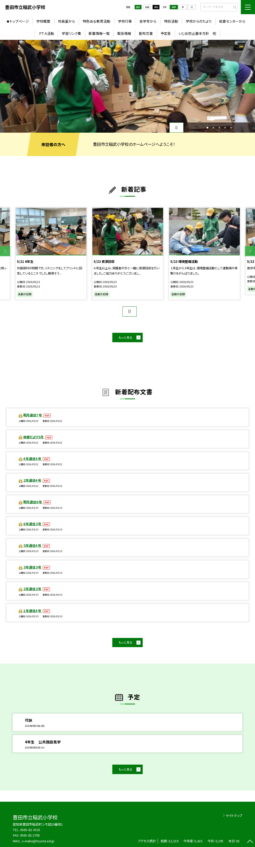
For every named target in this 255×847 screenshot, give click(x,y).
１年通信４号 (32, 610)
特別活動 (171, 21)
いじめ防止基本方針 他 (197, 33)
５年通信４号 (32, 545)
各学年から (147, 21)
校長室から (66, 21)
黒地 (156, 6)
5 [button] (231, 127)
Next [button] (250, 88)
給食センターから (232, 21)
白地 (147, 6)
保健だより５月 (33, 437)
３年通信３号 (32, 567)
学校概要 (43, 21)
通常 (138, 6)
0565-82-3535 (30, 829)
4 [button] (225, 127)
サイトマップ (234, 815)
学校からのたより (199, 21)
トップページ (19, 21)
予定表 (165, 33)
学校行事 (125, 21)
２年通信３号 (32, 588)
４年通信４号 (32, 458)
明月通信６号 (33, 502)
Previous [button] (5, 88)
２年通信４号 (32, 480)
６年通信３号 (32, 523)
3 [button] (219, 127)
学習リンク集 (71, 33)
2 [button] (213, 127)
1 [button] (207, 127)
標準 (174, 6)
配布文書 (146, 33)
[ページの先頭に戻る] (250, 842)
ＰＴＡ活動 (46, 33)
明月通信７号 (33, 415)
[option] (127, 86)
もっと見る (125, 337)
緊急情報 (124, 33)
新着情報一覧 (99, 33)
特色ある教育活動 (96, 21)
